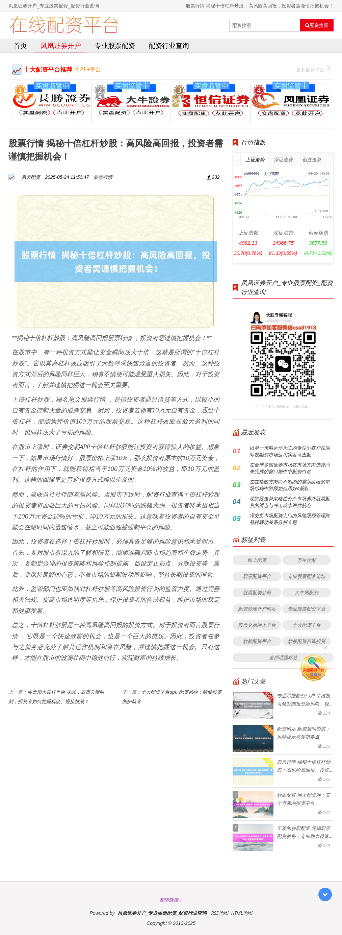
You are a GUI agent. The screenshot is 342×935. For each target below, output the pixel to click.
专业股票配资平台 (306, 608)
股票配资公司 (257, 592)
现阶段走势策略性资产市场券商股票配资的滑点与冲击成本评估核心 (289, 501)
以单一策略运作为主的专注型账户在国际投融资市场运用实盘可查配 (289, 451)
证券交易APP (72, 446)
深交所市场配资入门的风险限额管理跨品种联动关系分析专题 (289, 518)
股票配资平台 (257, 576)
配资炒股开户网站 (257, 608)
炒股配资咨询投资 (306, 641)
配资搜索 (316, 25)
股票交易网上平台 (257, 625)
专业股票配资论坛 (306, 576)
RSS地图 (219, 913)
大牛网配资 (306, 592)
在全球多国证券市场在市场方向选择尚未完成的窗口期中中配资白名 (289, 468)
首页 (20, 45)
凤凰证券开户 (61, 45)
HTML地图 (241, 913)
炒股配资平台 (257, 641)
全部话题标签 (283, 657)
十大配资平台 (306, 625)
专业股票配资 (115, 45)
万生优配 (306, 560)
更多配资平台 (313, 69)
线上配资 (256, 560)
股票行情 (103, 177)
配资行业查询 (169, 45)
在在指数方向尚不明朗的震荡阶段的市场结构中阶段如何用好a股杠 (289, 485)
